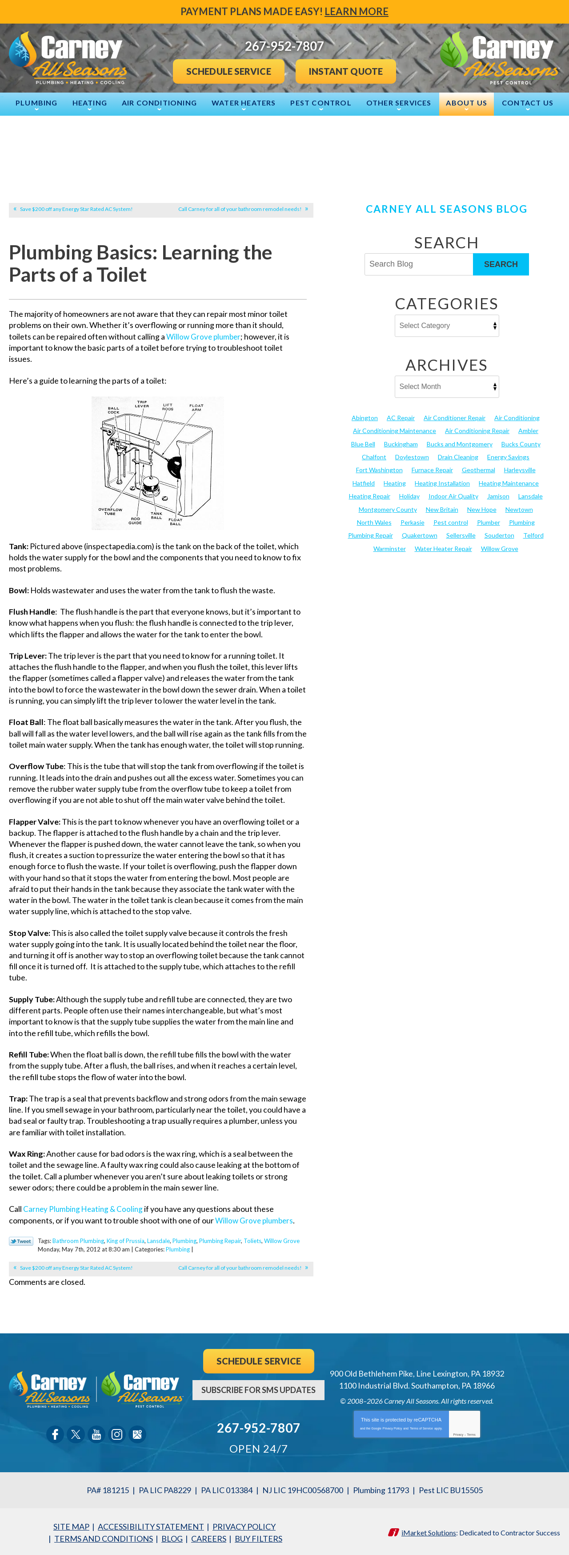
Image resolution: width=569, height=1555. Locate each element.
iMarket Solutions (428, 1530)
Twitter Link (21, 1240)
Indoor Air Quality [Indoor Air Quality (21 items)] (453, 494)
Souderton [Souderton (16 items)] (499, 534)
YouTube (96, 1433)
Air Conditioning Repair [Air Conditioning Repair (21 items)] (477, 429)
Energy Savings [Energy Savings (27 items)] (508, 456)
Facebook (55, 1433)
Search (501, 263)
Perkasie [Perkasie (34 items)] (413, 521)
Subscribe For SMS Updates (258, 1388)
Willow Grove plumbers (255, 1220)
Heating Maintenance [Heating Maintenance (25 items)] (509, 482)
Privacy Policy (392, 1426)
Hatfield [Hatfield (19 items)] (364, 482)
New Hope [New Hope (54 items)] (482, 507)
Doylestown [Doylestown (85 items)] (412, 456)
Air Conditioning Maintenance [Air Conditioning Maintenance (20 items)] (394, 429)
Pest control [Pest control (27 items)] (450, 521)
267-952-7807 (258, 1426)
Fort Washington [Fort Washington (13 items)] (379, 469)
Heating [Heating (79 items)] (395, 482)
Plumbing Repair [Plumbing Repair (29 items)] (370, 534)
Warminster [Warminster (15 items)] (389, 547)
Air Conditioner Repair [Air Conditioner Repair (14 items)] (454, 417)
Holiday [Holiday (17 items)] (409, 494)
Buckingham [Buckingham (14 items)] (401, 443)
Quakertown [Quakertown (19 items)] (419, 534)
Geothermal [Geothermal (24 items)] (478, 469)
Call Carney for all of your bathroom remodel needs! (240, 208)
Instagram (117, 1433)
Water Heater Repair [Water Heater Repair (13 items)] (443, 547)
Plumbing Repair (220, 1239)
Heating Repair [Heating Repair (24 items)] (369, 494)
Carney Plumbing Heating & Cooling (85, 1209)
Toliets (252, 1239)
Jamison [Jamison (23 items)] (498, 494)
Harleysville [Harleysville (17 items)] (520, 469)
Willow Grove (282, 1239)
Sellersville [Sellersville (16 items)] (461, 534)
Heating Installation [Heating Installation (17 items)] (442, 482)
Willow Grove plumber (205, 336)
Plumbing (184, 1239)
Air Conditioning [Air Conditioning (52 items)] (517, 417)
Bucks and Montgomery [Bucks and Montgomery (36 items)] (460, 443)
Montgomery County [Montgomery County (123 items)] (388, 507)
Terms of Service (421, 1426)
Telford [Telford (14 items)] (533, 534)
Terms (471, 1432)
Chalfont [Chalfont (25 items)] (374, 456)
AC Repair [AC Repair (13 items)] (401, 417)
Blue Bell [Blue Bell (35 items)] (363, 443)
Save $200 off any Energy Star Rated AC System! (76, 208)
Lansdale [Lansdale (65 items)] (530, 494)
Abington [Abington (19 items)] (365, 417)
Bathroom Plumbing (78, 1239)
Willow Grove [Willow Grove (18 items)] (499, 547)
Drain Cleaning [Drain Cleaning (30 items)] (458, 456)
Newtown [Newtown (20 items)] (519, 507)
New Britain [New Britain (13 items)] (442, 507)
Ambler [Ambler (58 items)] (528, 429)
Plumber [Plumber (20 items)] (488, 521)
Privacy (458, 1432)
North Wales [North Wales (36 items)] (374, 521)
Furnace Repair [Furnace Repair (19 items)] (432, 469)
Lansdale (158, 1239)
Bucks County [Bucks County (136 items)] (521, 443)
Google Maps (137, 1433)
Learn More (357, 11)
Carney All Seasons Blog (447, 208)
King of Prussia (125, 1239)
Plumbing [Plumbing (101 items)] (522, 521)
